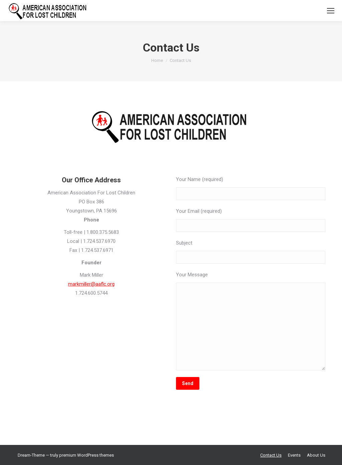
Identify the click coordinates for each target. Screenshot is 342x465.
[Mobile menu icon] (330, 10)
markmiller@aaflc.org (91, 284)
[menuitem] (271, 455)
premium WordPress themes (86, 455)
